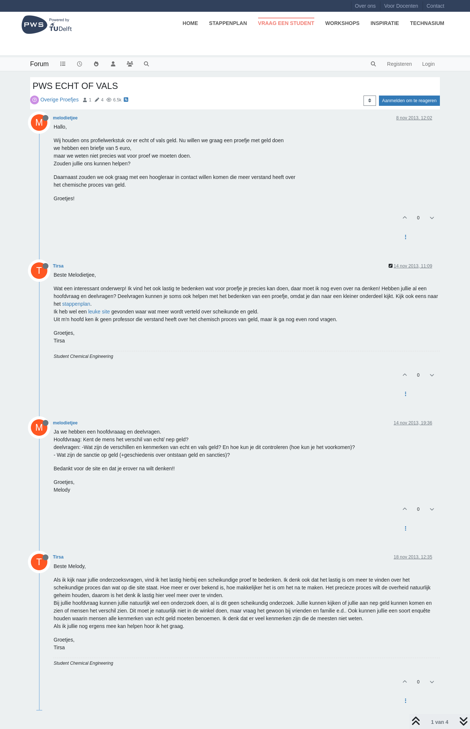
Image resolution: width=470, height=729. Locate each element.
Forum (39, 64)
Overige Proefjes (59, 100)
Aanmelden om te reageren (409, 100)
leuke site (99, 312)
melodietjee (65, 118)
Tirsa (58, 266)
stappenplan (76, 304)
